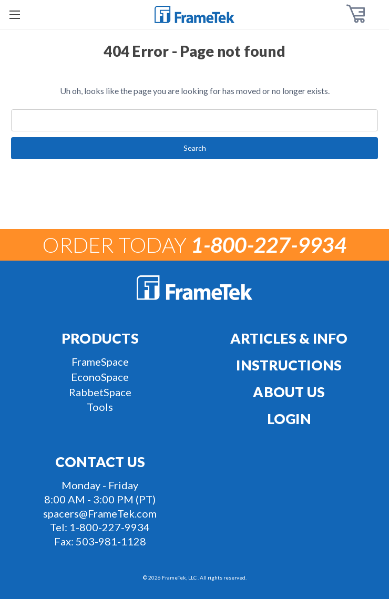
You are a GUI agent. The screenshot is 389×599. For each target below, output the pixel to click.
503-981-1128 (111, 541)
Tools (100, 406)
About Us (289, 392)
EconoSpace (100, 376)
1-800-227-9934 (109, 527)
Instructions (289, 365)
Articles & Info (289, 338)
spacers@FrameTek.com (100, 513)
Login (289, 418)
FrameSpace (100, 361)
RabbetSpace (100, 392)
